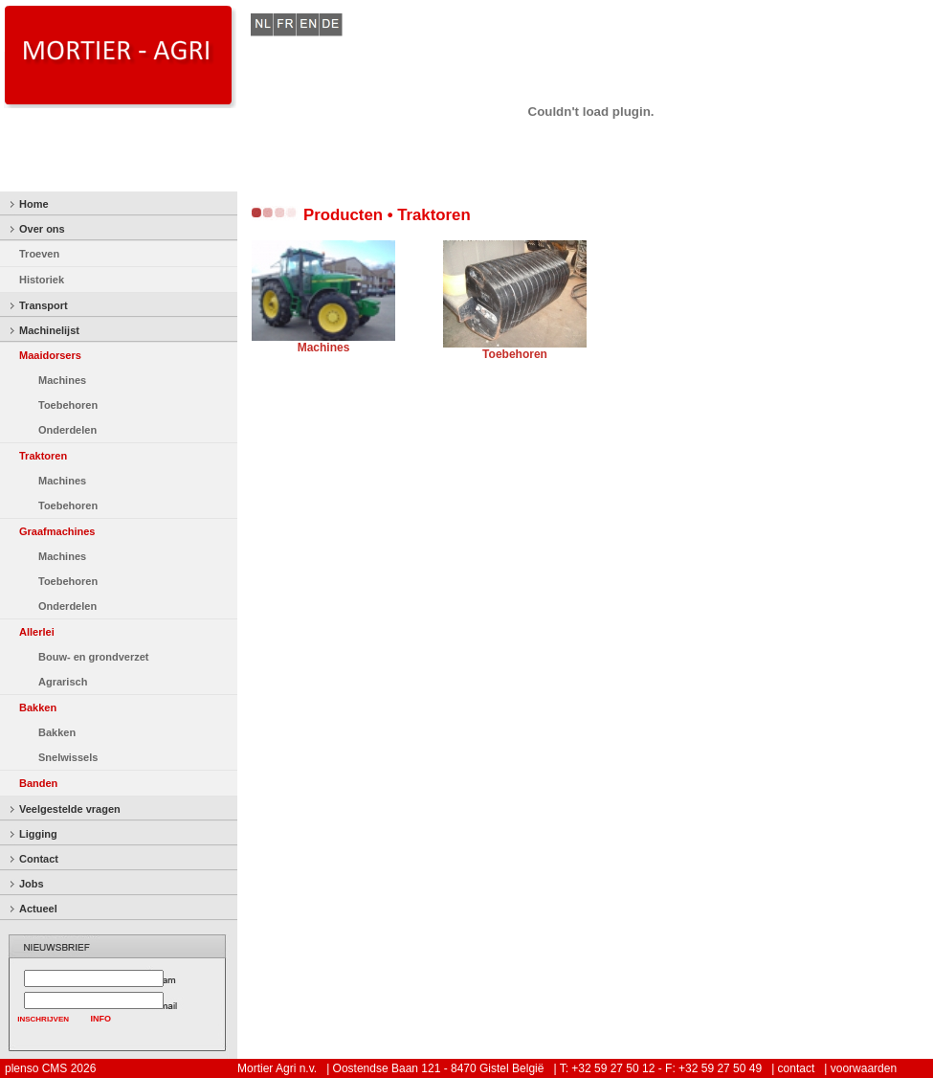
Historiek (41, 279)
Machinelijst (49, 330)
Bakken (37, 707)
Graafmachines (57, 531)
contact (796, 1068)
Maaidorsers (50, 355)
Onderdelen (67, 430)
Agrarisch (62, 681)
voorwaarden (864, 1068)
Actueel (38, 908)
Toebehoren (68, 405)
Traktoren (43, 455)
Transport (43, 305)
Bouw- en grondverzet (93, 657)
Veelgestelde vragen (70, 809)
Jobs (31, 883)
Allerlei (37, 632)
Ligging (38, 834)
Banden (38, 783)
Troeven (39, 253)
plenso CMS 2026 (50, 1068)
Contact (38, 859)
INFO (101, 1018)
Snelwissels (68, 757)
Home (34, 204)
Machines (62, 380)
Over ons (42, 229)
